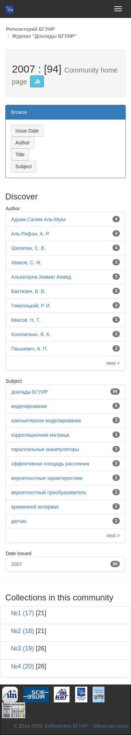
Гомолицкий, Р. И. (31, 305)
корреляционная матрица (40, 435)
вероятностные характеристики (46, 478)
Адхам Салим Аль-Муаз (38, 219)
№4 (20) (22, 666)
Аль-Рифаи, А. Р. (30, 234)
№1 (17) (22, 613)
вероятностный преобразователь (48, 492)
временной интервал (35, 507)
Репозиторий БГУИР (30, 29)
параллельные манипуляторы (45, 449)
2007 (16, 564)
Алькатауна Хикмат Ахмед (41, 277)
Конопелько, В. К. (31, 334)
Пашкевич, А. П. (29, 349)
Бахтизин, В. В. (28, 291)
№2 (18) (22, 630)
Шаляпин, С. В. (28, 248)
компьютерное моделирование (46, 420)
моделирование (29, 406)
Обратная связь (111, 726)
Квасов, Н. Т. (25, 320)
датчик (18, 521)
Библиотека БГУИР (66, 726)
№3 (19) (22, 648)
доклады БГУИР (29, 392)
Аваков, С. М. (26, 262)
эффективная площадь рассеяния (50, 464)
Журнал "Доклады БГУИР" (44, 36)
